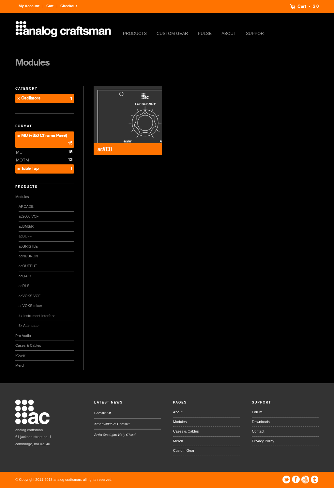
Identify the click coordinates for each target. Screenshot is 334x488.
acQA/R (25, 276)
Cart (301, 6)
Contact (258, 431)
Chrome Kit (102, 413)
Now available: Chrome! (112, 424)
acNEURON (28, 256)
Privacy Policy (263, 441)
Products (135, 33)
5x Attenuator (29, 326)
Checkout (68, 6)
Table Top (29, 168)
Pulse (205, 33)
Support (256, 33)
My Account (29, 6)
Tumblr (315, 479)
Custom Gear (172, 33)
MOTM (22, 160)
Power (20, 355)
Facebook (296, 479)
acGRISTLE (28, 246)
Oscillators (30, 98)
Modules (22, 197)
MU (19, 152)
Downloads (260, 422)
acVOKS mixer (30, 306)
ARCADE (26, 206)
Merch (20, 365)
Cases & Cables (28, 345)
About (228, 33)
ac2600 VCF (28, 216)
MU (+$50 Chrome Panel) (44, 135)
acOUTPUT (28, 266)
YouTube (305, 479)
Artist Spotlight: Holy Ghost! (115, 434)
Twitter (286, 479)
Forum (257, 412)
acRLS (24, 286)
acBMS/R (26, 226)
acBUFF (25, 236)
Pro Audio (23, 336)
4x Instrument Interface (37, 316)
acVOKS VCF (29, 296)
